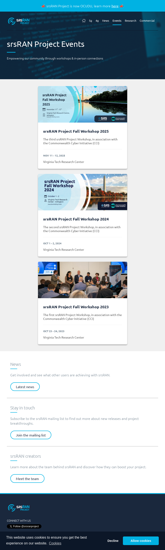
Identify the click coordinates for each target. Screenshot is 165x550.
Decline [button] (112, 540)
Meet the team (27, 478)
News (105, 20)
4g (97, 20)
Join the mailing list (31, 435)
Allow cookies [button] (141, 540)
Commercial (147, 20)
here (115, 6)
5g (90, 20)
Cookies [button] (55, 543)
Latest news (25, 386)
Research (130, 20)
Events (117, 21)
